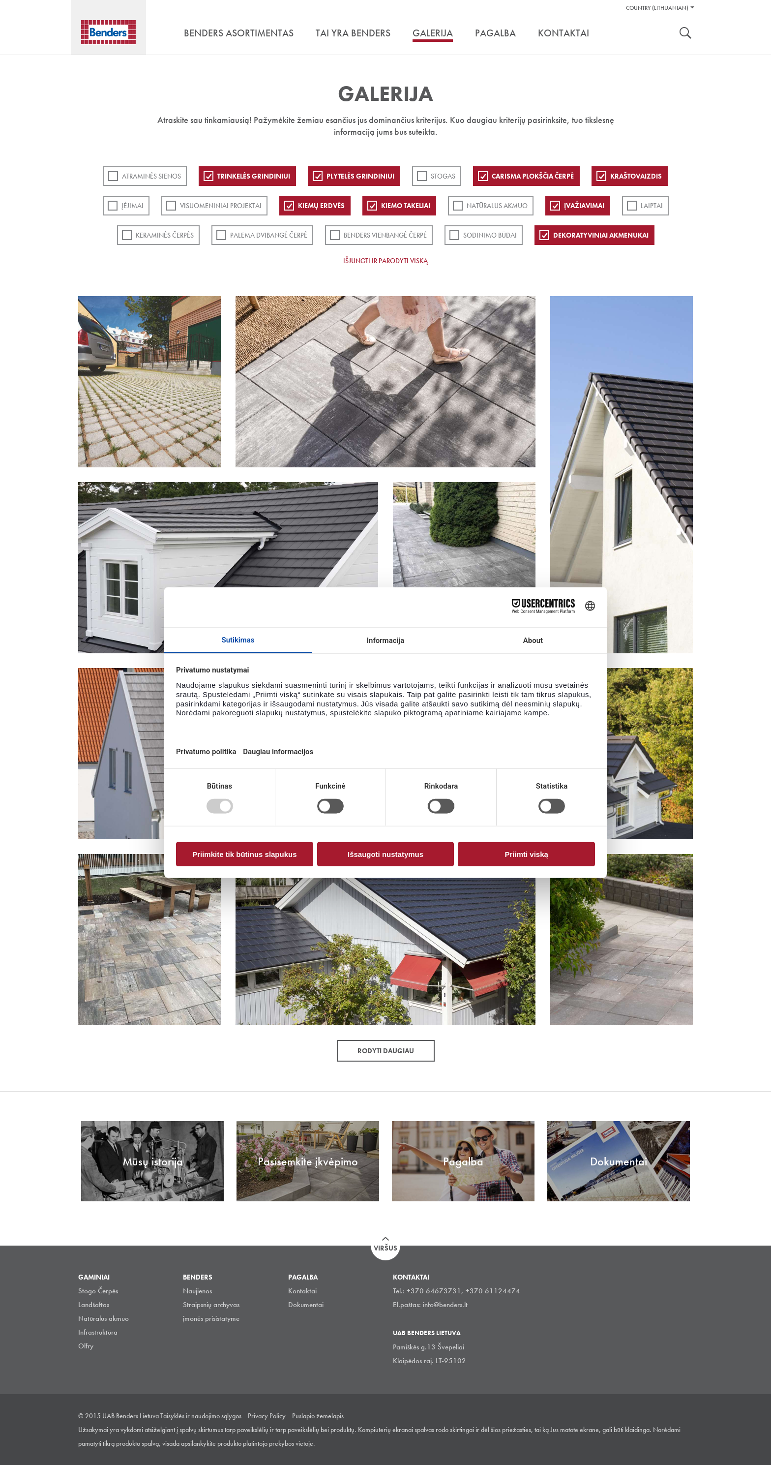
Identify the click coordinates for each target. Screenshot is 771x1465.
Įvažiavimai (584, 205)
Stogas (443, 176)
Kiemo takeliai (405, 205)
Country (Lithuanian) (657, 8)
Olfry (85, 1346)
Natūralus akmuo (497, 205)
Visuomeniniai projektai (221, 205)
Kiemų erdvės (321, 205)
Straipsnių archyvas (211, 1305)
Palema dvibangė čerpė (268, 235)
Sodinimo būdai (490, 235)
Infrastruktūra (98, 1332)
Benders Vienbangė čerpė (385, 235)
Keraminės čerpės (165, 235)
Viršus (385, 1248)
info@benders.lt (445, 1305)
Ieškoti (685, 34)
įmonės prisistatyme (211, 1318)
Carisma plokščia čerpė (533, 176)
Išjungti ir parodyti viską (385, 260)
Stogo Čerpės (98, 1291)
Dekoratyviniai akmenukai (601, 235)
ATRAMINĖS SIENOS (151, 176)
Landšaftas (93, 1305)
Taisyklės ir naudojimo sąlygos (200, 1415)
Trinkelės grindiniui (253, 176)
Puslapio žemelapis (318, 1415)
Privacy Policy (267, 1415)
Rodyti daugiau (385, 1050)
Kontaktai (302, 1291)
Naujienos (197, 1291)
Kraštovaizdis (636, 176)
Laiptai (652, 205)
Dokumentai (306, 1305)
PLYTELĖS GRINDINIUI (360, 176)
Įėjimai (132, 205)
